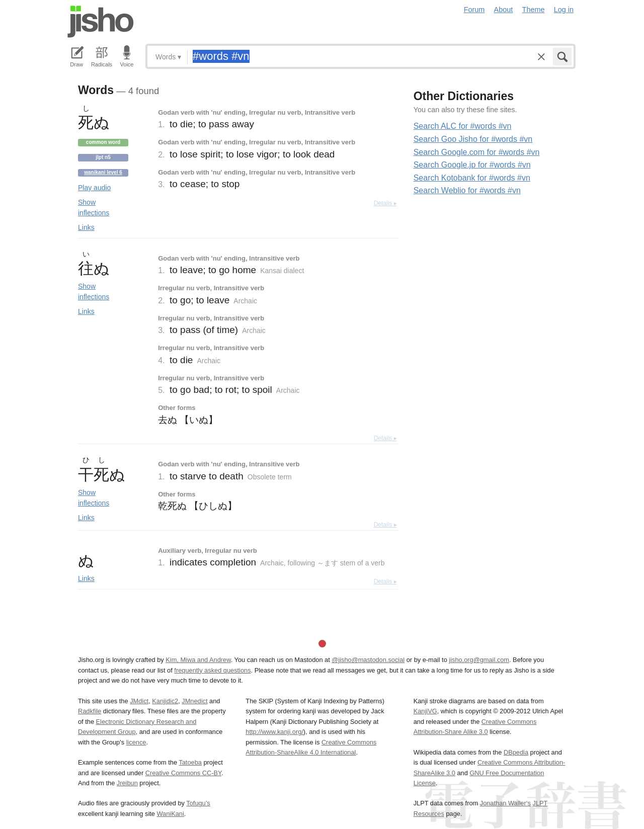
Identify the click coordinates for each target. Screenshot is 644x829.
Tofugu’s (198, 803)
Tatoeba (190, 762)
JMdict (139, 701)
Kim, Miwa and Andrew (198, 660)
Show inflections (93, 207)
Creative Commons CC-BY (183, 773)
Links (86, 227)
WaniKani (170, 813)
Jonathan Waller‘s (505, 803)
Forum (474, 10)
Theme (533, 10)
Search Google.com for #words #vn (477, 152)
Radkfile (89, 711)
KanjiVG (425, 711)
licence (136, 742)
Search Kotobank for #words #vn (472, 178)
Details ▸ (385, 203)
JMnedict (194, 701)
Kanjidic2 (165, 701)
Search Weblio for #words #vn (467, 190)
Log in (564, 10)
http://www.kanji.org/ (274, 731)
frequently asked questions (212, 670)
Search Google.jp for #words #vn (472, 164)
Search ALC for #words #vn (463, 126)
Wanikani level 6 (103, 172)
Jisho (100, 22)
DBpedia (516, 752)
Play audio (94, 188)
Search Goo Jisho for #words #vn (473, 139)
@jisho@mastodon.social (368, 660)
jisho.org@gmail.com (479, 660)
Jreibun (127, 783)
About (503, 10)
